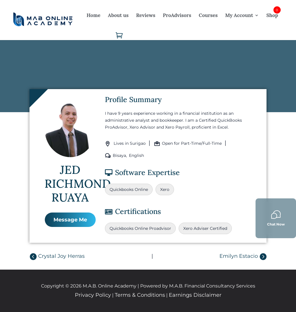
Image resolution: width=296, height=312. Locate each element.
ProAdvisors (177, 15)
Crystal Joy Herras (61, 256)
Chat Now (276, 218)
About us (118, 15)
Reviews (145, 15)
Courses (208, 15)
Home (94, 15)
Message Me (70, 220)
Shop (272, 15)
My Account (239, 15)
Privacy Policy (93, 295)
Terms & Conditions (140, 295)
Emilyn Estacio (238, 256)
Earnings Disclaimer (195, 295)
